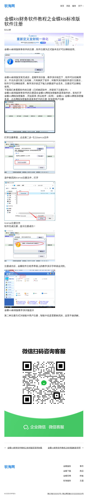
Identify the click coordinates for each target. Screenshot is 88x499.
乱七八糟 (7, 29)
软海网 (9, 5)
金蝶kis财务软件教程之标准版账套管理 (64, 447)
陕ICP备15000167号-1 (55, 493)
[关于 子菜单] (83, 5)
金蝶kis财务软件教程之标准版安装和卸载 (24, 447)
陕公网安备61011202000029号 (73, 493)
